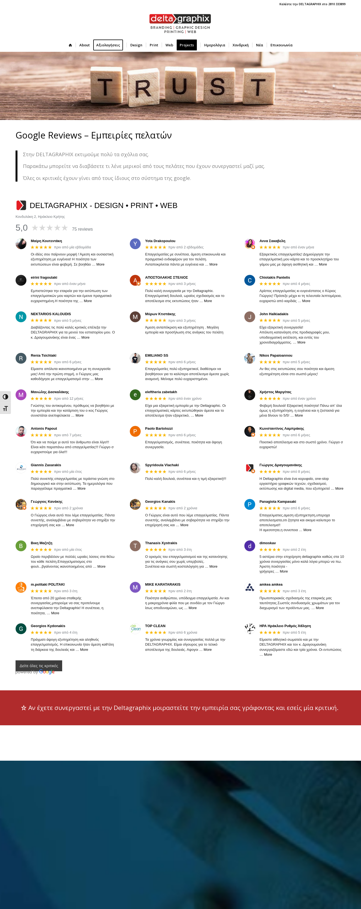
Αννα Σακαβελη (272, 241)
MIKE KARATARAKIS (162, 584)
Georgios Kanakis (160, 501)
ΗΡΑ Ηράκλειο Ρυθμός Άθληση (285, 626)
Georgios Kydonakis (48, 626)
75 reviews (82, 229)
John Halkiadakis (274, 314)
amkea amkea (271, 584)
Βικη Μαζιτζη (41, 543)
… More (98, 264)
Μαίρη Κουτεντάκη (46, 241)
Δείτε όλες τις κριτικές (39, 666)
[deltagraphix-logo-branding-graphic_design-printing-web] (180, 23)
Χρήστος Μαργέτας (275, 392)
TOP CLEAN (155, 626)
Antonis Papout (44, 428)
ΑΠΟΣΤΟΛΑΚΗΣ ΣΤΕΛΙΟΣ (166, 277)
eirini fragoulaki (44, 277)
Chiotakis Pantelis (275, 277)
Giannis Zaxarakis (46, 465)
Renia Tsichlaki (43, 355)
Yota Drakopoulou (160, 241)
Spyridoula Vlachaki (162, 465)
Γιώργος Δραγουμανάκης (281, 465)
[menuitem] (70, 45)
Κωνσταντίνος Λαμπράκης (282, 428)
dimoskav (268, 543)
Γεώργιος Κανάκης (46, 501)
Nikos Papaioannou (276, 355)
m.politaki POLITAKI (48, 584)
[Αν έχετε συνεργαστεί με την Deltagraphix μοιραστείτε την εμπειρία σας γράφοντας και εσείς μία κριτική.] (180, 707)
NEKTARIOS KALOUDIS (51, 314)
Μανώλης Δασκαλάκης (50, 392)
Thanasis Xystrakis (161, 543)
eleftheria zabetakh (161, 392)
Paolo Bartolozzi (159, 428)
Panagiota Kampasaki (278, 501)
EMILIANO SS (156, 355)
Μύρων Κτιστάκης (160, 314)
